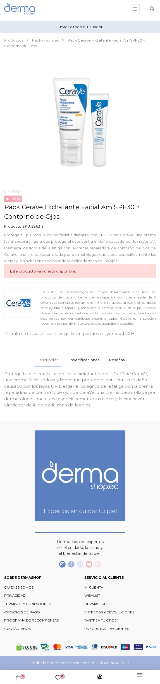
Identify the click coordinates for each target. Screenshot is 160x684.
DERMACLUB (95, 604)
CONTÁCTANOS (17, 629)
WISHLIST (92, 596)
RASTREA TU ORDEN (101, 620)
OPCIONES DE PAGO (22, 612)
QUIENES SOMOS (19, 587)
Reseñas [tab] (117, 360)
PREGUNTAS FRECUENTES (106, 629)
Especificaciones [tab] (84, 360)
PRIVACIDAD (15, 596)
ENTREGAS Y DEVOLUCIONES (109, 612)
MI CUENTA (93, 587)
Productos (13, 40)
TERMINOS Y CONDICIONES (27, 604)
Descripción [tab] (48, 360)
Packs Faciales (45, 40)
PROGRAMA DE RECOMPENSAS (31, 620)
